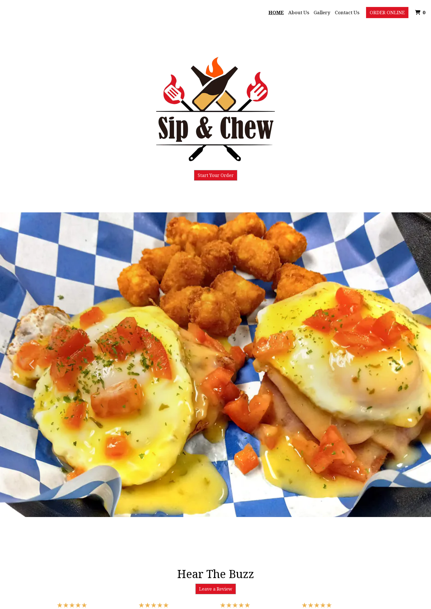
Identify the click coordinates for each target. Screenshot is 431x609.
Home (276, 12)
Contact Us (347, 12)
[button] (32, 364)
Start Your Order (216, 175)
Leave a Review (215, 589)
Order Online (387, 12)
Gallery (322, 12)
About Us (298, 12)
